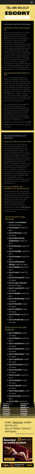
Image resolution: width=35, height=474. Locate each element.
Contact (26, 428)
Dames (27, 422)
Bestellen (11, 425)
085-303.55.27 (20, 8)
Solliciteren (12, 428)
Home (8, 422)
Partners (10, 431)
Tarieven (17, 422)
